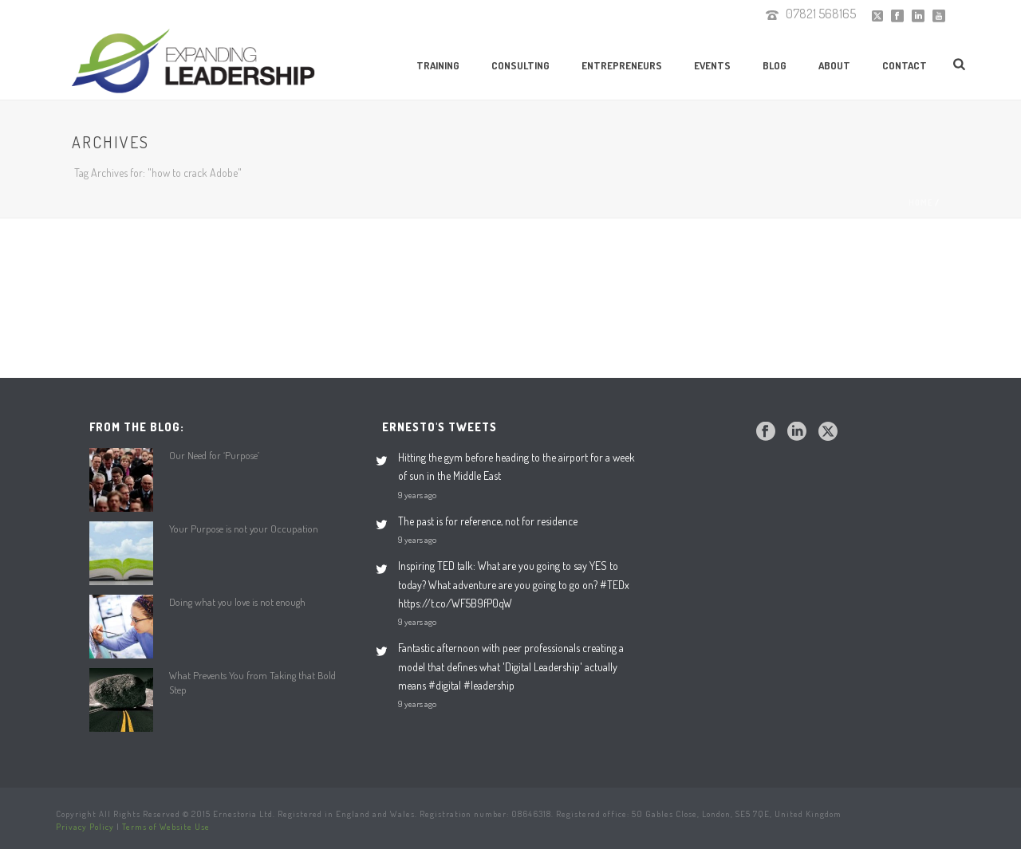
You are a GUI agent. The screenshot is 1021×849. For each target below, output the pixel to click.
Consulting (520, 65)
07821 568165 (821, 14)
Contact (904, 65)
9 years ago (417, 495)
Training (437, 65)
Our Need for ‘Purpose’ (214, 455)
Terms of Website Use (166, 826)
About (834, 65)
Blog (774, 65)
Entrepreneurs (621, 65)
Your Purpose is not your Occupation (243, 528)
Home (920, 202)
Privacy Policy (85, 826)
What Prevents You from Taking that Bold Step (252, 682)
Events (712, 65)
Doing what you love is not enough (237, 601)
